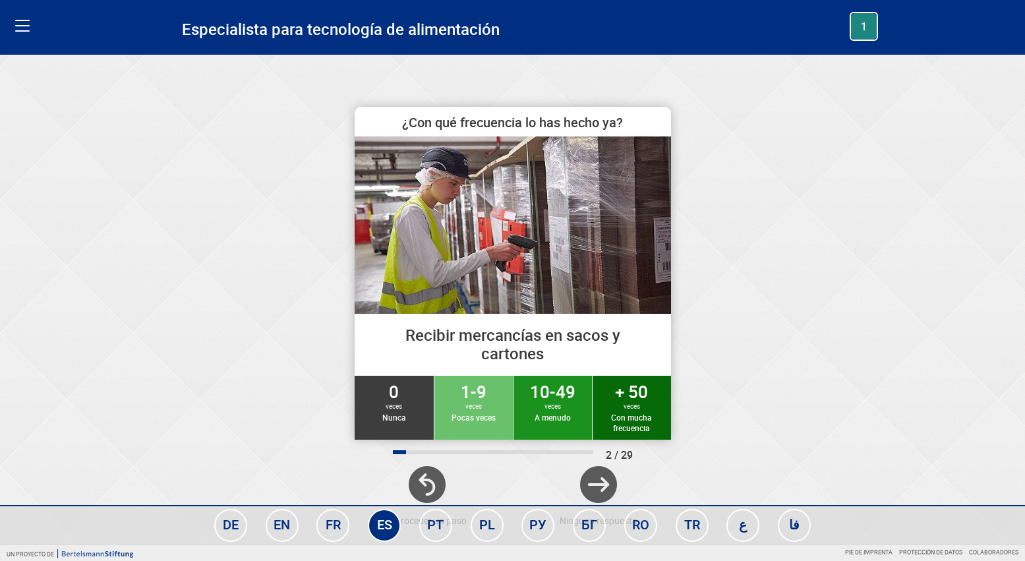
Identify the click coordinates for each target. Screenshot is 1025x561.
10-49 (552, 401)
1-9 (473, 401)
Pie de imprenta (869, 552)
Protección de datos (930, 552)
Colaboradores (993, 552)
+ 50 (631, 406)
